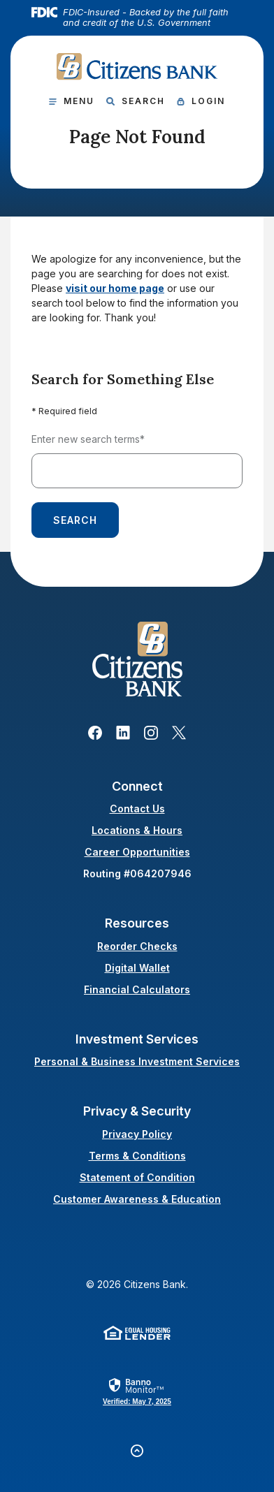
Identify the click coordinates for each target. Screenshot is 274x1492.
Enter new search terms (88, 439)
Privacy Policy (137, 1134)
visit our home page (115, 288)
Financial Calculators (137, 989)
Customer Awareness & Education (137, 1199)
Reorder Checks (137, 946)
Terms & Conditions (137, 1156)
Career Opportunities (137, 852)
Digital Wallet (137, 968)
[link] (137, 1391)
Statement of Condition (137, 1177)
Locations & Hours (137, 830)
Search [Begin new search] (75, 520)
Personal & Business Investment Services (137, 1061)
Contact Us (137, 808)
